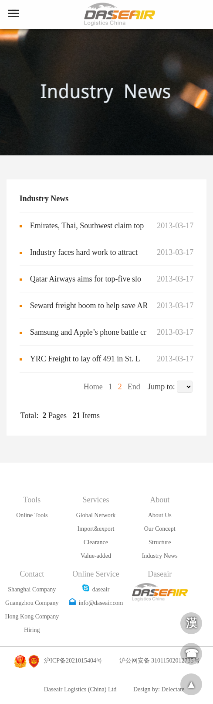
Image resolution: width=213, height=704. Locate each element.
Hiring (32, 630)
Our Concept (160, 528)
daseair (96, 589)
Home (94, 386)
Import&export (96, 528)
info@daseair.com (96, 603)
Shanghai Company (32, 589)
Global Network (96, 515)
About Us (160, 515)
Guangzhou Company (31, 603)
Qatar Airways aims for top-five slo (85, 279)
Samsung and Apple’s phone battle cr (88, 332)
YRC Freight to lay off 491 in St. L (85, 358)
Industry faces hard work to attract (84, 252)
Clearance (96, 542)
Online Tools (31, 515)
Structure (160, 542)
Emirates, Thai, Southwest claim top (87, 225)
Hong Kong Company (32, 616)
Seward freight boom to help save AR (89, 305)
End (132, 386)
